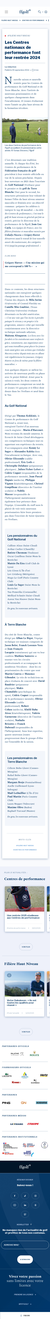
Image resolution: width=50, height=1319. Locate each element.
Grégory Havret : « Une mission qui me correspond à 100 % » (24, 264)
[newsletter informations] (31, 1224)
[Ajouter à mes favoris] (9, 890)
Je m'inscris (25, 1259)
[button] (6, 11)
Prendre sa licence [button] (24, 1295)
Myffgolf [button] (24, 1304)
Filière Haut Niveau (9, 20)
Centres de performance (33, 20)
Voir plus (26, 947)
